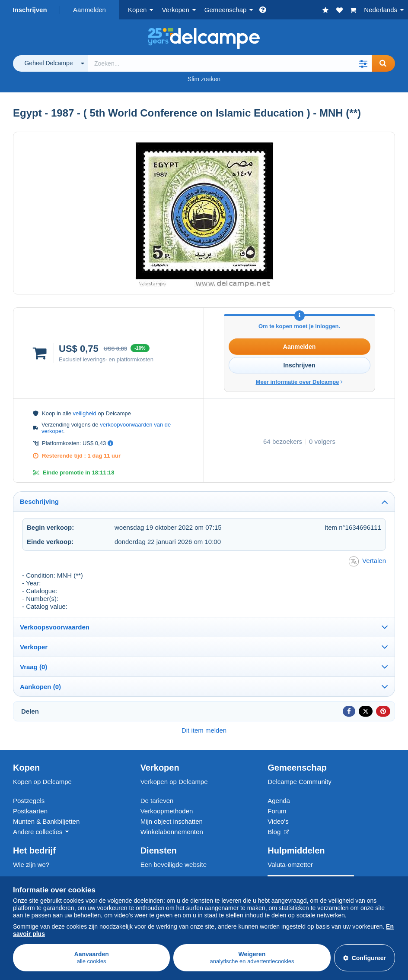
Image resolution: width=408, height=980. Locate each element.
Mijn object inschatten (171, 821)
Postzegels (29, 800)
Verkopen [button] (175, 9)
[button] (363, 63)
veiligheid (84, 413)
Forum (277, 811)
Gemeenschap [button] (225, 9)
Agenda (279, 800)
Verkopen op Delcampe (174, 781)
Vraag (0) (33, 666)
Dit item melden (204, 730)
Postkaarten (30, 811)
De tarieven (157, 800)
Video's (278, 821)
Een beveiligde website (173, 864)
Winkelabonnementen (171, 831)
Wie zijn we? (31, 864)
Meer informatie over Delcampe (299, 382)
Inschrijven (30, 9)
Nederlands (380, 9)
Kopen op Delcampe (42, 781)
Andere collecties (37, 831)
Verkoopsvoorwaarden (54, 627)
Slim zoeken (204, 79)
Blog (278, 831)
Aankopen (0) (40, 686)
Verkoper (34, 647)
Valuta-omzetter (290, 864)
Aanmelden (89, 9)
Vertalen (367, 561)
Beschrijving (39, 501)
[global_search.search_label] (230, 63)
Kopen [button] (137, 9)
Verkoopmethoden (166, 811)
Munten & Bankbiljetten (46, 821)
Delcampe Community (300, 781)
